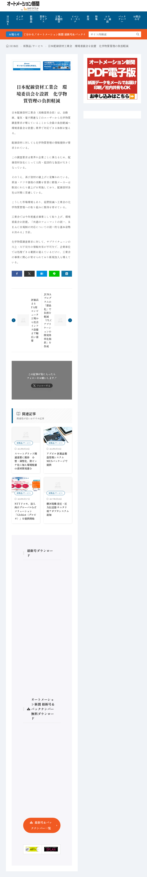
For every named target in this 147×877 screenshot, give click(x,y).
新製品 (31, 19)
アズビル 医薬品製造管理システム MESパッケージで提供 (57, 459)
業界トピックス (43, 19)
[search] (137, 34)
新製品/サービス (33, 46)
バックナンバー (122, 19)
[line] (54, 274)
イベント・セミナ (75, 19)
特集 (96, 18)
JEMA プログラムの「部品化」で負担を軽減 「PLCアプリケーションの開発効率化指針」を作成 (49, 320)
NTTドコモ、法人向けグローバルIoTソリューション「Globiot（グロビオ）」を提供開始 (26, 511)
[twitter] (29, 274)
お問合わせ (137, 18)
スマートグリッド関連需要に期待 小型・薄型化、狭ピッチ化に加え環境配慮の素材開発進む (26, 461)
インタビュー (19, 18)
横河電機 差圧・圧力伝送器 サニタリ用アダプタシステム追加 (58, 509)
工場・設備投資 (59, 19)
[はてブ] (42, 274)
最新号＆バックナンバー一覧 (41, 825)
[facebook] (17, 274)
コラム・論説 (107, 19)
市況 (88, 18)
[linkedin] (66, 274)
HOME (8, 20)
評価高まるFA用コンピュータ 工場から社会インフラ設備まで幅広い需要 (36, 320)
